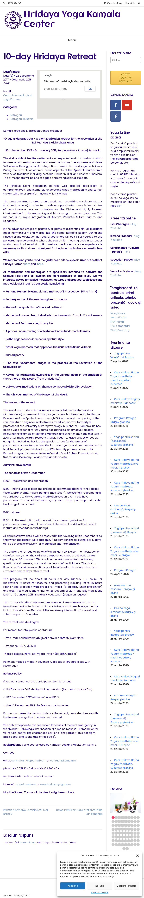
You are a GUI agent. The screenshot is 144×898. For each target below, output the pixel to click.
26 (135, 825)
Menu (72, 40)
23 (125, 825)
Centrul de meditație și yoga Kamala (17, 97)
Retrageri (16, 115)
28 (113, 829)
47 (116, 836)
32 (125, 829)
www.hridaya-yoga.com (55, 784)
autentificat (27, 842)
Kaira (26, 895)
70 (131, 844)
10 (113, 821)
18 (138, 821)
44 (135, 833)
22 (122, 825)
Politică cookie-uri (99, 892)
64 (113, 844)
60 (128, 840)
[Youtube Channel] (127, 105)
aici (119, 206)
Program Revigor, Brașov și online (123, 420)
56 (116, 840)
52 (131, 836)
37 (113, 833)
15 (128, 821)
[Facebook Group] (115, 116)
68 (125, 844)
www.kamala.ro (26, 784)
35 (135, 829)
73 (123, 848)
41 (125, 833)
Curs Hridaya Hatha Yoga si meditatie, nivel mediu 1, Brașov (124, 463)
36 (138, 829)
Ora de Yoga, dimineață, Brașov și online (123, 509)
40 (122, 833)
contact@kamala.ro (63, 760)
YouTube (115, 228)
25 (131, 825)
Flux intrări (117, 322)
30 (119, 829)
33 (128, 829)
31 (122, 829)
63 (138, 840)
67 (122, 844)
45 (138, 833)
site (127, 252)
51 (128, 836)
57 (119, 840)
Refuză (99, 885)
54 (138, 836)
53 (135, 836)
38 (116, 833)
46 (113, 836)
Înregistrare (117, 313)
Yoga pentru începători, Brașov (122, 355)
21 (119, 825)
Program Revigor (125, 570)
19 (113, 825)
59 (125, 840)
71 (135, 844)
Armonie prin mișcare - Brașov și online (122, 589)
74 (127, 848)
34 (131, 829)
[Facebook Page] (115, 105)
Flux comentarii (120, 326)
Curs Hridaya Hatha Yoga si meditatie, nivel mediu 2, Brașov (124, 551)
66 (119, 844)
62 (135, 840)
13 (122, 821)
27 (138, 825)
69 (128, 844)
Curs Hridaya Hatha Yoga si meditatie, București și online (124, 486)
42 (128, 833)
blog (133, 224)
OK (90, 88)
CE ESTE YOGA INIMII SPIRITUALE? (125, 78)
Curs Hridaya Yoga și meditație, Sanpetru (125, 401)
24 (128, 825)
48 (119, 836)
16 (131, 821)
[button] (137, 855)
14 (125, 821)
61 (131, 840)
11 (116, 821)
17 (135, 821)
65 (116, 844)
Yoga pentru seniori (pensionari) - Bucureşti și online (124, 441)
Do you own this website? (55, 89)
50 (125, 836)
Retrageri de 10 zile (21, 119)
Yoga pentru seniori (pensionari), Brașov (124, 530)
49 (122, 836)
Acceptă (73, 885)
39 (119, 833)
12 (119, 821)
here (27, 264)
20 (116, 825)
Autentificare (118, 317)
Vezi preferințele (126, 885)
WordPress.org (119, 330)
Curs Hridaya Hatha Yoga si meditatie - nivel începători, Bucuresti (124, 378)
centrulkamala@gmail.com (28, 760)
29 (116, 829)
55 (113, 840)
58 (122, 840)
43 (131, 833)
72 (138, 844)
